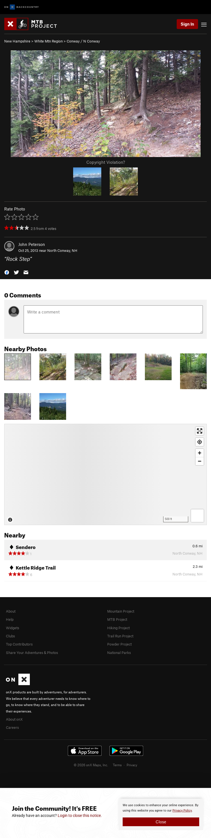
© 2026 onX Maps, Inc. (91, 765)
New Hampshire (17, 41)
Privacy (132, 765)
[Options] (197, 515)
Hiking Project (118, 628)
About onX (14, 719)
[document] (161, 814)
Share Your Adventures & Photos (32, 652)
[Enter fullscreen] (200, 431)
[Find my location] (200, 442)
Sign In (187, 23)
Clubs (10, 636)
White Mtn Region (48, 41)
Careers (12, 727)
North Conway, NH (62, 250)
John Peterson (31, 244)
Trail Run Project (120, 636)
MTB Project (117, 619)
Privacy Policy (182, 810)
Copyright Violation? (105, 162)
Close (161, 821)
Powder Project (119, 644)
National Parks (119, 652)
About (10, 611)
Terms (117, 765)
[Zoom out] (200, 461)
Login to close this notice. (80, 815)
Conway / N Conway (83, 41)
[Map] (105, 474)
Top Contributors (19, 644)
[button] (6, 272)
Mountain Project (120, 611)
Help (10, 619)
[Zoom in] (200, 453)
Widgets (12, 628)
